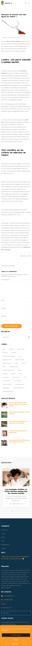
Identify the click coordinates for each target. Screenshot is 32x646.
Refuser (16, 640)
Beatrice (4, 37)
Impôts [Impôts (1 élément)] (16, 363)
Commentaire (5, 279)
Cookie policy (15, 643)
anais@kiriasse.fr (9, 596)
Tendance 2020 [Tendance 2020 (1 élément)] (6, 380)
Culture (18, 37)
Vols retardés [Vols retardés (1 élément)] (6, 388)
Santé (3, 537)
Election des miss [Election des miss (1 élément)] (7, 359)
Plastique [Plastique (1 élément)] (5, 373)
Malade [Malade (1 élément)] (23, 363)
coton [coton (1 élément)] (20, 356)
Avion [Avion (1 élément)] (4, 349)
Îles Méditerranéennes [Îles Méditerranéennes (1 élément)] (8, 391)
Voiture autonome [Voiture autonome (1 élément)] (7, 384)
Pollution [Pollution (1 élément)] (13, 373)
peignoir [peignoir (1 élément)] (20, 370)
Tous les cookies (16, 635)
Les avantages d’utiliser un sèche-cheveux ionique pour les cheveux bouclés (18, 404)
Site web (3, 316)
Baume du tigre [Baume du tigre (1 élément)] (20, 349)
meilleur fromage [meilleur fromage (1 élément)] (14, 366)
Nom (3, 300)
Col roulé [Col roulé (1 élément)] (13, 352)
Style (22, 503)
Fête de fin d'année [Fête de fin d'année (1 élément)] (19, 359)
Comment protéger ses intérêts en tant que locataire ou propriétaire (19, 441)
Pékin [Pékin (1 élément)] (20, 373)
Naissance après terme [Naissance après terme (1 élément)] (8, 370)
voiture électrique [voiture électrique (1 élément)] (19, 384)
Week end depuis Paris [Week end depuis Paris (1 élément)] (18, 388)
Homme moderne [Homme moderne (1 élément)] (7, 363)
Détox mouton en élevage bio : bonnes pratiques (19, 412)
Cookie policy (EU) (6, 607)
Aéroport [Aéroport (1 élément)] (11, 349)
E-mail (3, 308)
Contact (3, 604)
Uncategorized (5, 545)
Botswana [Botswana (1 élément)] (5, 352)
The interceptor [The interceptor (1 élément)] (17, 380)
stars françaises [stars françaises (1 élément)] (16, 377)
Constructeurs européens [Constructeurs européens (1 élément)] (9, 356)
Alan (10, 503)
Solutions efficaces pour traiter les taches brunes (18, 431)
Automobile (4, 530)
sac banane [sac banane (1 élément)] (5, 377)
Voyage (3, 548)
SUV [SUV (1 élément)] (25, 377)
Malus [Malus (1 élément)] (4, 366)
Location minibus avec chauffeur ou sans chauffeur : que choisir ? (18, 422)
